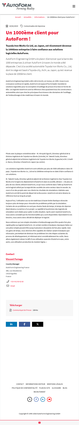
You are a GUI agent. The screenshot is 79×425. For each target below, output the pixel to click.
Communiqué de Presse (22, 310)
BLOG (65, 388)
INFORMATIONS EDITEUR (35, 384)
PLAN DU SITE (44, 388)
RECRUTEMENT (39, 392)
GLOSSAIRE (56, 388)
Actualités (27, 17)
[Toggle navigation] (74, 6)
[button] (11, 324)
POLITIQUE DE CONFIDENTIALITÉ (24, 388)
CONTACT (20, 384)
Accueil (18, 17)
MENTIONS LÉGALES (55, 384)
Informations (39, 17)
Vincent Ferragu (14, 259)
